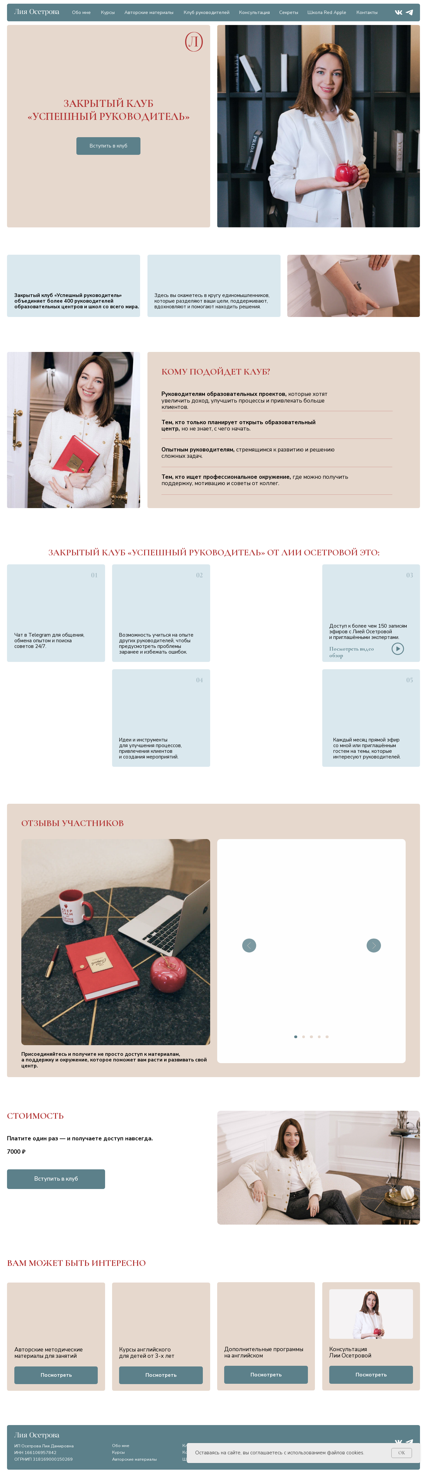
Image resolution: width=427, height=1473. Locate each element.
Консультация (254, 12)
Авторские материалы (148, 12)
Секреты (288, 12)
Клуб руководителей (207, 12)
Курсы (108, 12)
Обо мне (81, 12)
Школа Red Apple (327, 12)
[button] (398, 649)
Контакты (367, 12)
